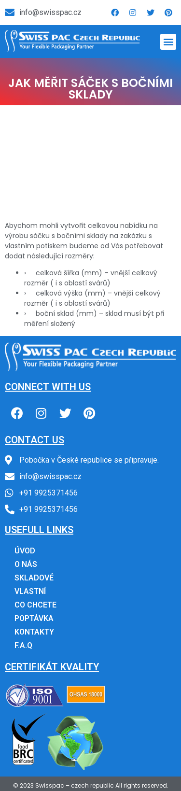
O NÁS (25, 564)
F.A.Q (23, 645)
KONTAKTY (34, 631)
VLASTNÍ (30, 591)
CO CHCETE (35, 604)
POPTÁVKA (34, 618)
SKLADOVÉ (34, 577)
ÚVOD (24, 550)
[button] (168, 42)
